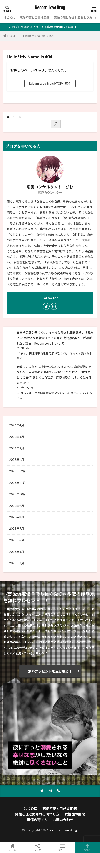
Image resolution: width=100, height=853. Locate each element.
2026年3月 (16, 437)
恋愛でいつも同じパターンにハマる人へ (43, 367)
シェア (37, 847)
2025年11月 (17, 482)
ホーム (12, 847)
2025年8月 (16, 517)
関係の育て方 (37, 820)
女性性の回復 (75, 814)
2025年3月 (16, 551)
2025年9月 (16, 506)
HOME (12, 36)
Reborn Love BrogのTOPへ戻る (50, 83)
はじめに (9, 17)
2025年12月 (17, 471)
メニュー (62, 847)
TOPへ (87, 847)
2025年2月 (16, 563)
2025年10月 (17, 494)
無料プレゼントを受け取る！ (50, 671)
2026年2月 (16, 448)
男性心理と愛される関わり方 (73, 17)
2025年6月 (16, 540)
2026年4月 (16, 425)
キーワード (14, 117)
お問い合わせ (63, 820)
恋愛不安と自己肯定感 (34, 17)
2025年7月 (16, 528)
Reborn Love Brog (50, 8)
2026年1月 (16, 459)
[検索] (56, 124)
